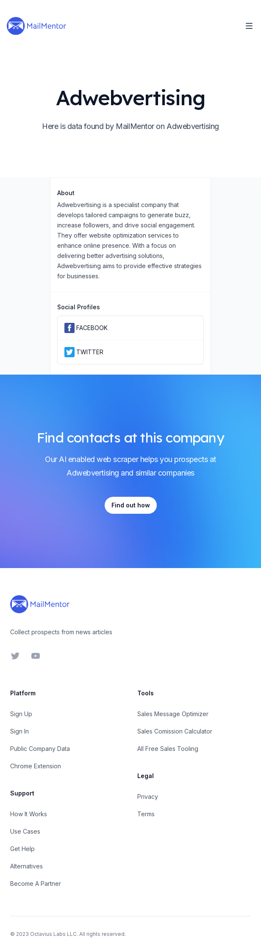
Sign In (19, 731)
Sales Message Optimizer (172, 713)
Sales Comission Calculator (174, 731)
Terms (146, 814)
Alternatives (26, 866)
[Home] (36, 26)
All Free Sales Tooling (167, 748)
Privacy (147, 796)
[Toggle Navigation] (249, 26)
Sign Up (21, 713)
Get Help (22, 848)
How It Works (28, 814)
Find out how (130, 505)
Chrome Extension (35, 766)
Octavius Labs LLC (53, 934)
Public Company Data (40, 748)
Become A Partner (35, 883)
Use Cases (25, 831)
